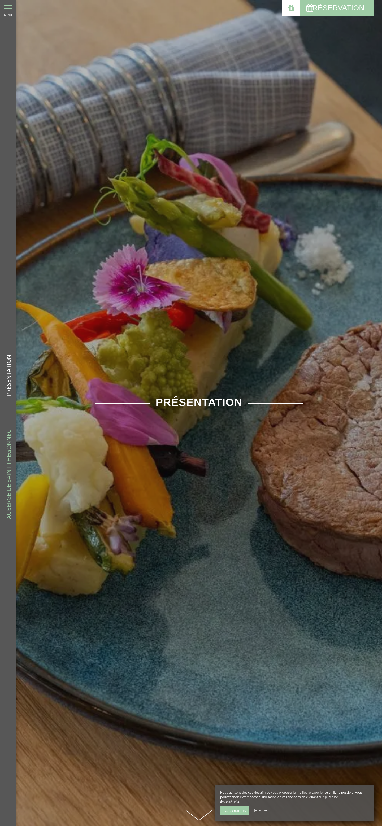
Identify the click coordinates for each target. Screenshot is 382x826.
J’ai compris (235, 810)
